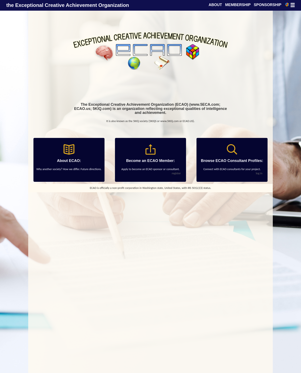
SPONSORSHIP (267, 5)
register (176, 173)
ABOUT (215, 5)
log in (259, 173)
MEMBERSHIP (238, 5)
